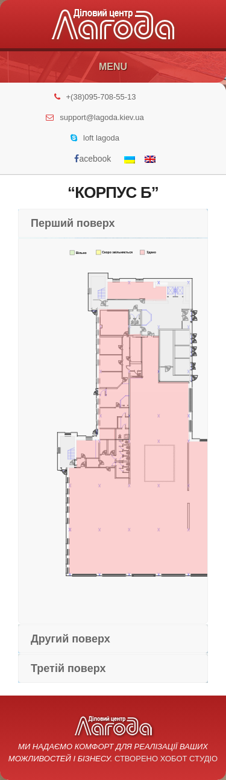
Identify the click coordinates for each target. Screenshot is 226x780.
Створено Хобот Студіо (166, 758)
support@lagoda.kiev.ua (101, 117)
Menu (113, 67)
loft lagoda (101, 137)
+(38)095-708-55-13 (101, 96)
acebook (92, 158)
